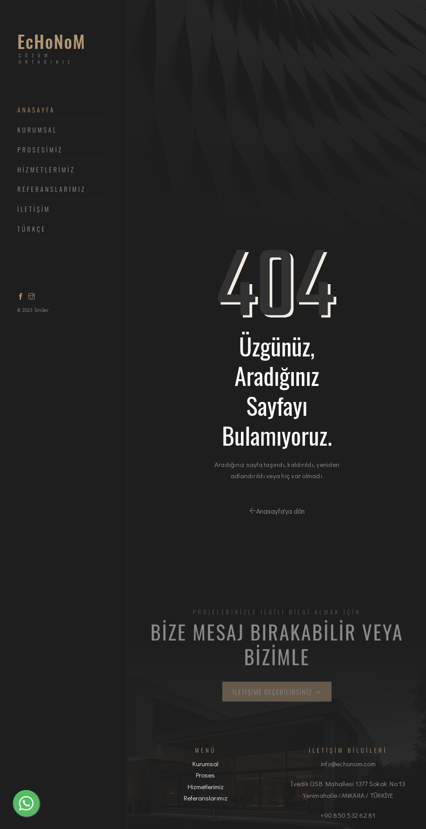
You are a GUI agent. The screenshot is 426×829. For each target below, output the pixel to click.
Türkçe (31, 229)
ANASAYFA (36, 110)
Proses (205, 775)
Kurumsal (37, 130)
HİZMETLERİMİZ (46, 169)
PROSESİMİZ (40, 150)
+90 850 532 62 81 (348, 815)
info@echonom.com (348, 763)
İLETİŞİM (33, 209)
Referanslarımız (51, 189)
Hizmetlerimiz (206, 786)
